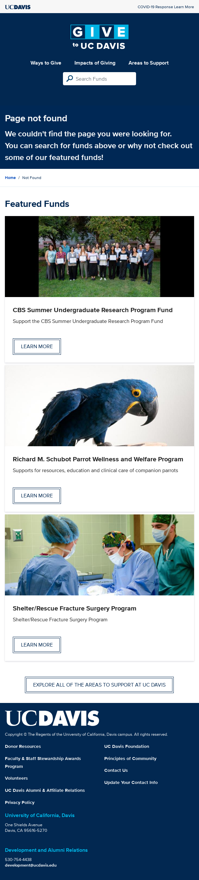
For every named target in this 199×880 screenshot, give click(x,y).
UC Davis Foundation (126, 746)
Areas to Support (149, 63)
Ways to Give (45, 63)
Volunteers (16, 778)
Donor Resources (23, 746)
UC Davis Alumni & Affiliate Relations (45, 790)
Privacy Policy (19, 802)
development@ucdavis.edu (31, 865)
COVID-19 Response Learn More (166, 7)
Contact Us (116, 770)
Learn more (37, 346)
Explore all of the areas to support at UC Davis (99, 685)
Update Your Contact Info (131, 782)
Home (10, 177)
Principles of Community (130, 758)
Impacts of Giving (94, 63)
